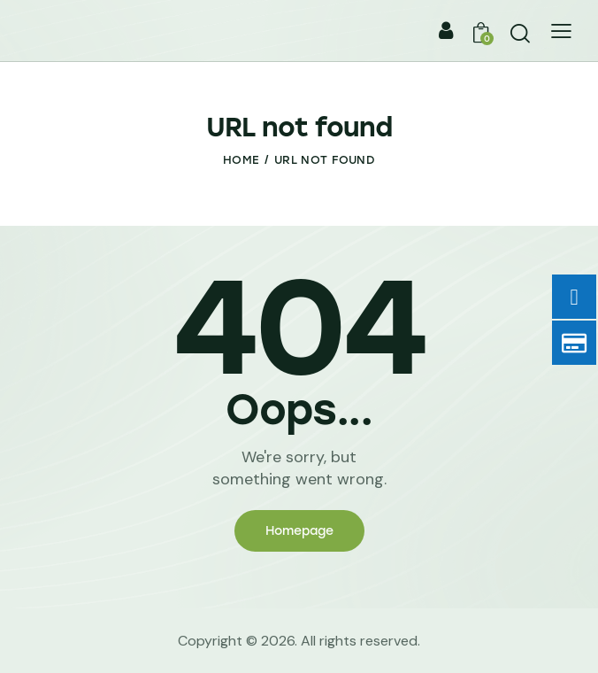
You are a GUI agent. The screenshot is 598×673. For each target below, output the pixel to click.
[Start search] (520, 33)
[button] (561, 30)
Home (241, 159)
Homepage (299, 530)
